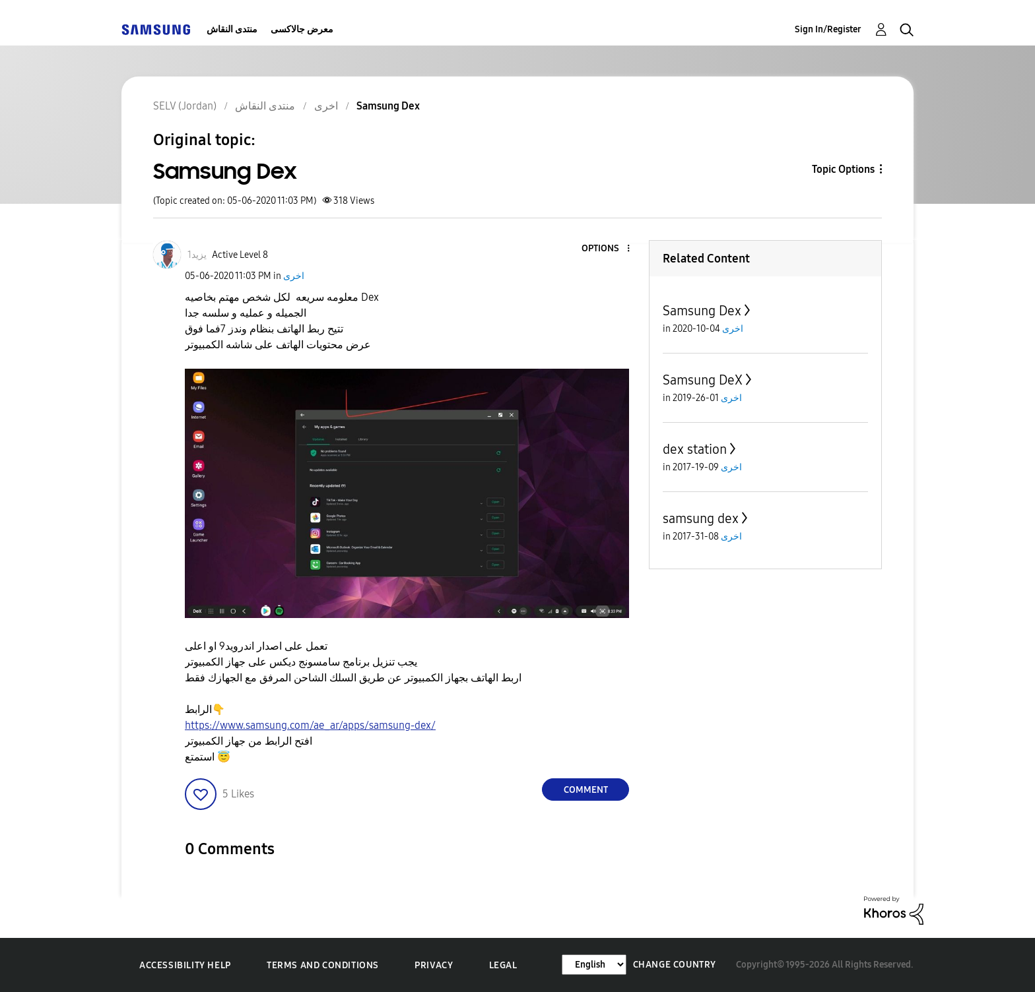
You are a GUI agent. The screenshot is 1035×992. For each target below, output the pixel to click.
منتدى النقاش (232, 29)
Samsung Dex (702, 311)
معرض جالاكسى (302, 29)
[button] (607, 249)
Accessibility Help (185, 965)
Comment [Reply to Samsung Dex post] (586, 789)
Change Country (674, 964)
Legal (503, 965)
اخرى (293, 276)
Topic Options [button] (843, 169)
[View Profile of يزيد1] (197, 255)
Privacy (434, 965)
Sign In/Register (828, 29)
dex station (695, 449)
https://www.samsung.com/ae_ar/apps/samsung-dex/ (310, 725)
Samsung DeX (703, 380)
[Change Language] (594, 964)
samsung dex (701, 518)
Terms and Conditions (323, 965)
